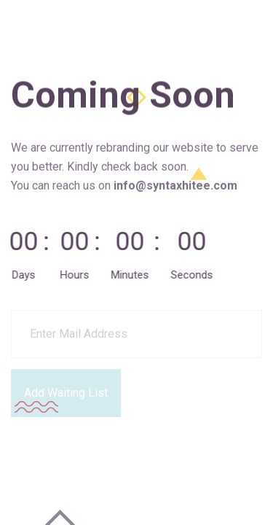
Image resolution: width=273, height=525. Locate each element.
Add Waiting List (66, 391)
